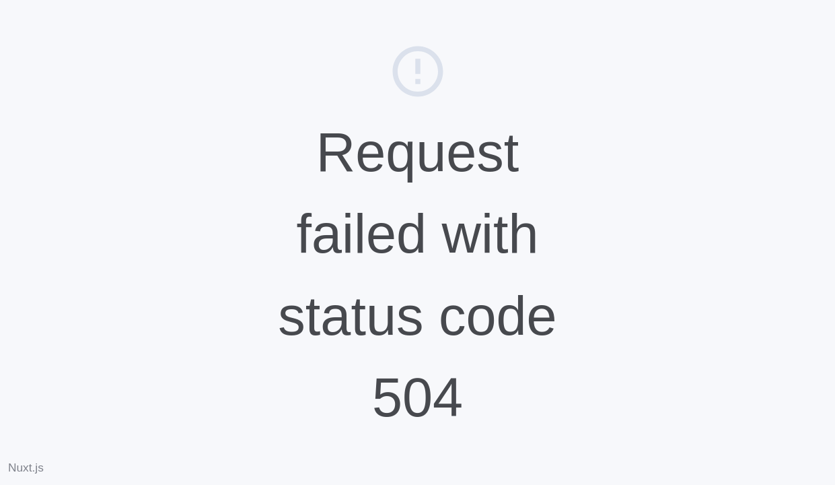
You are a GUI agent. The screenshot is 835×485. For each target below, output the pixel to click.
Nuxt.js (26, 467)
